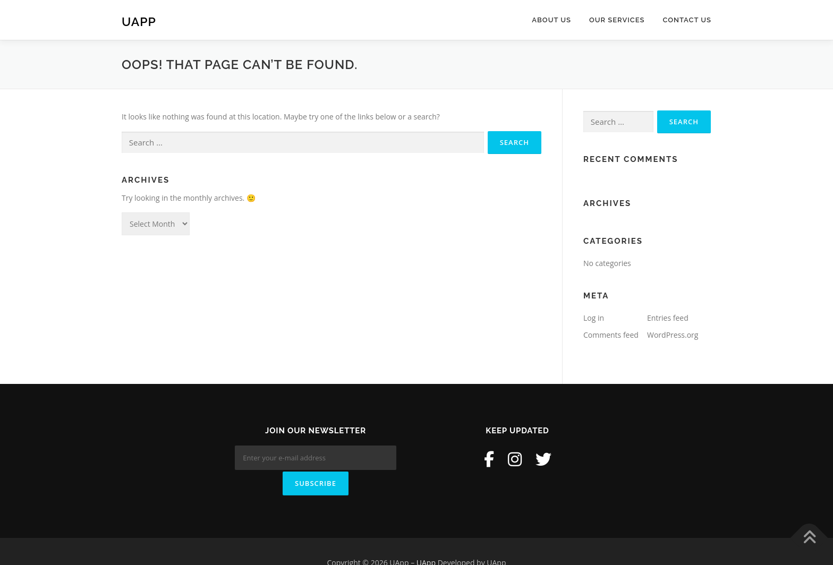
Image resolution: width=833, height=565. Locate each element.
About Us (551, 20)
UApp (139, 21)
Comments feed (611, 335)
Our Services (616, 20)
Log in (593, 318)
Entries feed (667, 318)
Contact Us (686, 20)
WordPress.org (672, 335)
